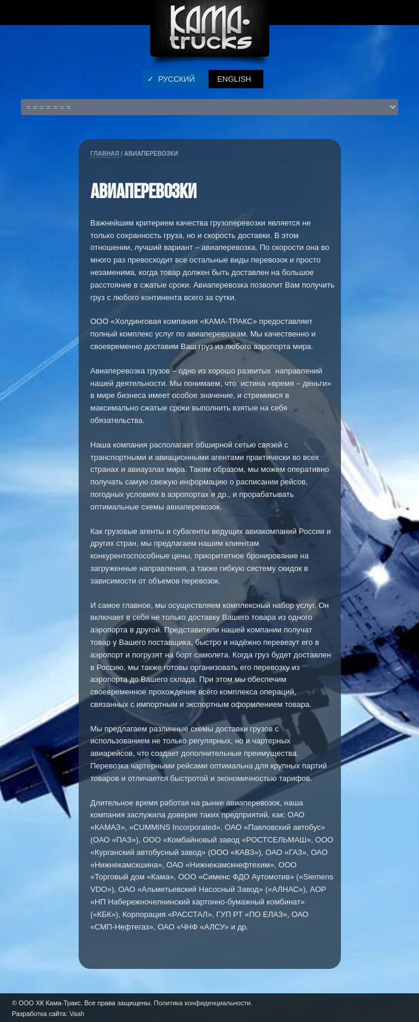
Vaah (77, 1013)
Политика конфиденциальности (202, 1002)
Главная (106, 153)
